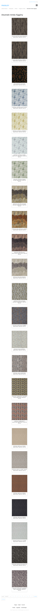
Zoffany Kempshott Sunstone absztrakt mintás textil (19, 422)
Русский (23, 604)
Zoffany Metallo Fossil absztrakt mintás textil (19, 447)
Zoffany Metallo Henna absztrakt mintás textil (19, 494)
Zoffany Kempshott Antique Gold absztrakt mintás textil (19, 397)
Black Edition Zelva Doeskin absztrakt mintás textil (19, 37)
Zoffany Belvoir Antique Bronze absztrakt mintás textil (19, 205)
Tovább (35, 596)
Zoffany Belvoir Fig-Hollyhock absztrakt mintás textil (19, 253)
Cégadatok (18, 607)
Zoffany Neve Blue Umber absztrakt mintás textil (19, 326)
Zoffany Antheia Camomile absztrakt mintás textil (19, 131)
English (19, 604)
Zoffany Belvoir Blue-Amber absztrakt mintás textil (19, 229)
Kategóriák (11, 8)
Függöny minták (22, 8)
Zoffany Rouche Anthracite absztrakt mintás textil (19, 565)
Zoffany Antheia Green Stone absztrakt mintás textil (19, 180)
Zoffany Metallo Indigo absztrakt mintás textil (19, 518)
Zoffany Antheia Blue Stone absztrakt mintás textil (19, 108)
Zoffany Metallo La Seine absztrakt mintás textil (19, 541)
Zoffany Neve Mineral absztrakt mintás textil (19, 350)
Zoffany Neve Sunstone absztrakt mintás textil (19, 374)
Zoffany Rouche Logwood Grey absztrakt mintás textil (19, 589)
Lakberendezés (4, 8)
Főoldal (13, 607)
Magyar (15, 604)
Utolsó (3, 599)
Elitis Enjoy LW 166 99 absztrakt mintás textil (19, 84)
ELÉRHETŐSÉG (32, 1)
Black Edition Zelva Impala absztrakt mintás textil (20, 60)
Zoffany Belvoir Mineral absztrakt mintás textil (19, 278)
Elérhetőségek (24, 607)
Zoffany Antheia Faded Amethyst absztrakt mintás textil (19, 156)
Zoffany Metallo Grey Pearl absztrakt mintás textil (19, 470)
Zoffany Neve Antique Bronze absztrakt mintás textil (19, 302)
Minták (16, 8)
